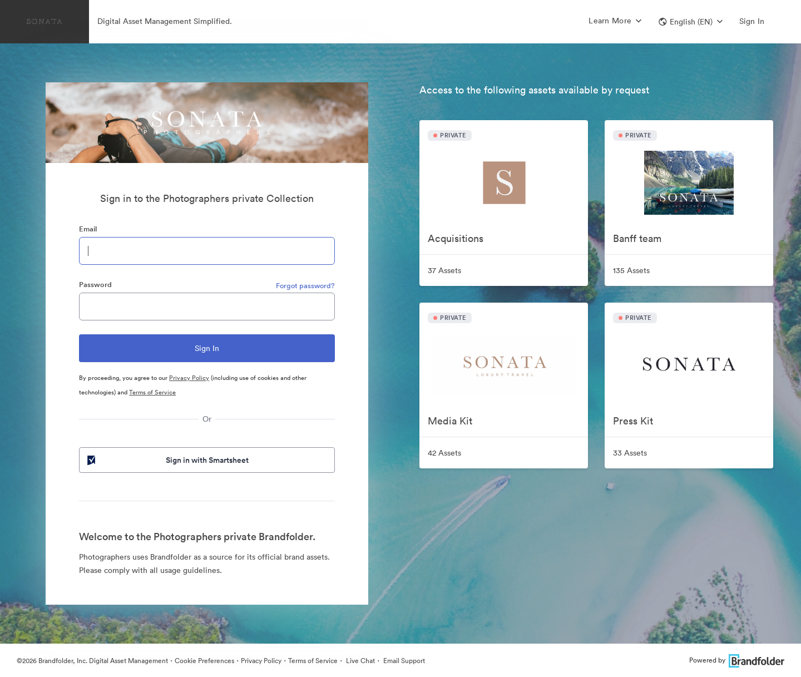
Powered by (736, 660)
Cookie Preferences (204, 660)
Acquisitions (455, 238)
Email (88, 229)
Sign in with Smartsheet (167, 460)
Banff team (637, 238)
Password (95, 284)
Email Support (403, 660)
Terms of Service (152, 392)
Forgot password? (305, 285)
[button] (690, 21)
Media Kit (450, 420)
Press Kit (633, 420)
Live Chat (359, 660)
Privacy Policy (189, 377)
